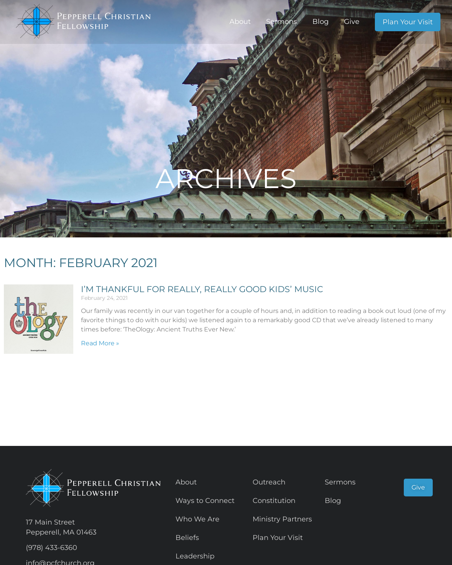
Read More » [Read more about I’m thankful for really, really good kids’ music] (100, 343)
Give (351, 21)
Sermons (281, 21)
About (240, 21)
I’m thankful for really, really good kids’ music (202, 289)
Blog (320, 21)
